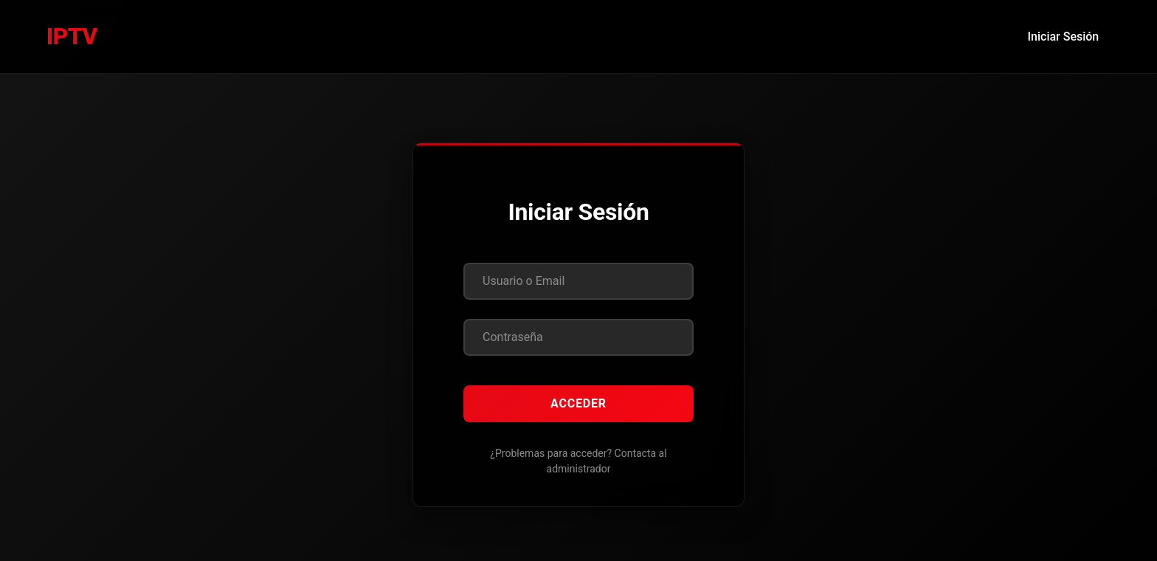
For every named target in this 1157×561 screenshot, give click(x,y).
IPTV (71, 36)
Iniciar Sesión (1063, 37)
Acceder (578, 403)
